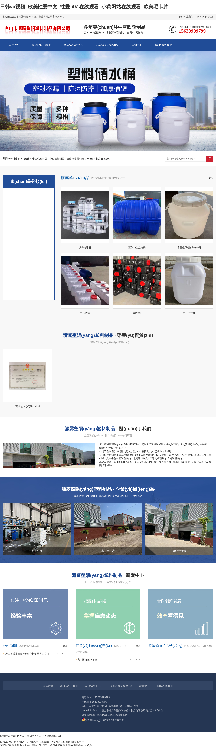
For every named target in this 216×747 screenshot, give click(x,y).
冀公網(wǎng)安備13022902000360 (103, 720)
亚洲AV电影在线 (74, 745)
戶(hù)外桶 (28, 194)
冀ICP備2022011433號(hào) (112, 714)
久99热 (88, 745)
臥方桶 (28, 279)
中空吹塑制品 (39, 158)
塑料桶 (28, 265)
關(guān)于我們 (41, 44)
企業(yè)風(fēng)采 (107, 44)
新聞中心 (136, 44)
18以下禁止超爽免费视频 (51, 745)
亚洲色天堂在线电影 (26, 745)
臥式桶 (28, 293)
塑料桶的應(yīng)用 (109, 660)
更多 (210, 177)
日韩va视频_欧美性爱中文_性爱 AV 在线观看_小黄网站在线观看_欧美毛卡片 (84, 6)
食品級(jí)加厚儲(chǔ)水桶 (29, 251)
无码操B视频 (7, 745)
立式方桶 (28, 208)
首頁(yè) (14, 44)
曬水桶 (28, 237)
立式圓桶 (28, 223)
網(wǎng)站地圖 (205, 16)
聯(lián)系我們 (186, 16)
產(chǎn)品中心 (73, 44)
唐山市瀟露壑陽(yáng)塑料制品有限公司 (89, 158)
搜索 (209, 159)
